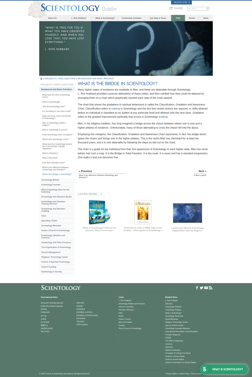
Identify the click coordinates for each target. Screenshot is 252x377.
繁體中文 (44, 325)
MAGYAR (80, 303)
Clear (43, 216)
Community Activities (131, 18)
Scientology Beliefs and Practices (132, 304)
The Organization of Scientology (56, 247)
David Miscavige (171, 319)
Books (192, 18)
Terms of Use (196, 374)
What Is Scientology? (51, 102)
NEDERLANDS (47, 328)
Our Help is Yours (158, 18)
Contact (122, 325)
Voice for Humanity (126, 307)
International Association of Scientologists (181, 331)
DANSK (44, 309)
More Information (125, 322)
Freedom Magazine (172, 335)
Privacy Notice (171, 374)
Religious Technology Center (54, 257)
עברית (44, 315)
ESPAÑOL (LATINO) (84, 312)
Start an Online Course (174, 325)
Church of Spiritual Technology (55, 262)
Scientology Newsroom (174, 316)
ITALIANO (80, 321)
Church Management (50, 252)
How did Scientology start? (53, 106)
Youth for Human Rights (174, 359)
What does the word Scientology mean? (56, 96)
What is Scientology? (105, 18)
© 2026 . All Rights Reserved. (64, 374)
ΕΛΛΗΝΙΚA (81, 318)
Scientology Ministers (51, 226)
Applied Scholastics (172, 350)
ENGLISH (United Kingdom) (52, 306)
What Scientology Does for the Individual (55, 191)
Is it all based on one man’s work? (56, 111)
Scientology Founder (50, 185)
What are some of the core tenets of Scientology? (56, 117)
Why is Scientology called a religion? (54, 124)
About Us (52, 18)
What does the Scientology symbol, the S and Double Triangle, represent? (57, 146)
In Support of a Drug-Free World (177, 353)
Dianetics (168, 304)
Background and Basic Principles (56, 89)
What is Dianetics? (50, 153)
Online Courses (125, 319)
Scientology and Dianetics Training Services (53, 202)
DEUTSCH (45, 331)
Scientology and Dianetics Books (56, 197)
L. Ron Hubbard (79, 18)
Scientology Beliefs (50, 180)
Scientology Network (173, 307)
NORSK (79, 306)
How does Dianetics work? (53, 163)
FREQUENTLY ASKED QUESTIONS (60, 78)
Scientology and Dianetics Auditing (53, 210)
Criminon (168, 344)
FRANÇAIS (45, 312)
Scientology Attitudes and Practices (53, 236)
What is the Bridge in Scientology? (57, 174)
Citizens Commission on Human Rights (180, 362)
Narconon (169, 347)
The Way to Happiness (174, 341)
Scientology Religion (173, 310)
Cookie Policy (184, 374)
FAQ (178, 18)
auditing (162, 116)
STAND (168, 338)
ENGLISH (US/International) (52, 303)
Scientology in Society (51, 272)
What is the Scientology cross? (55, 139)
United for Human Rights (174, 356)
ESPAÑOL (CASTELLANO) (87, 315)
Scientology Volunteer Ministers (177, 328)
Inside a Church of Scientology (55, 230)
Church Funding (48, 267)
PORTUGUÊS (82, 324)
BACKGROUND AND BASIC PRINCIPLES (96, 78)
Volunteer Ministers (126, 310)
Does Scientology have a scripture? (57, 135)
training (116, 108)
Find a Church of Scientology (130, 328)
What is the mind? (50, 158)
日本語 (43, 319)
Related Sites (182, 2)
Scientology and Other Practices (56, 242)
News (205, 18)
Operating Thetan (49, 221)
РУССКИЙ (45, 322)
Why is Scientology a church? (55, 130)
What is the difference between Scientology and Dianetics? (55, 168)
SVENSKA (80, 309)
